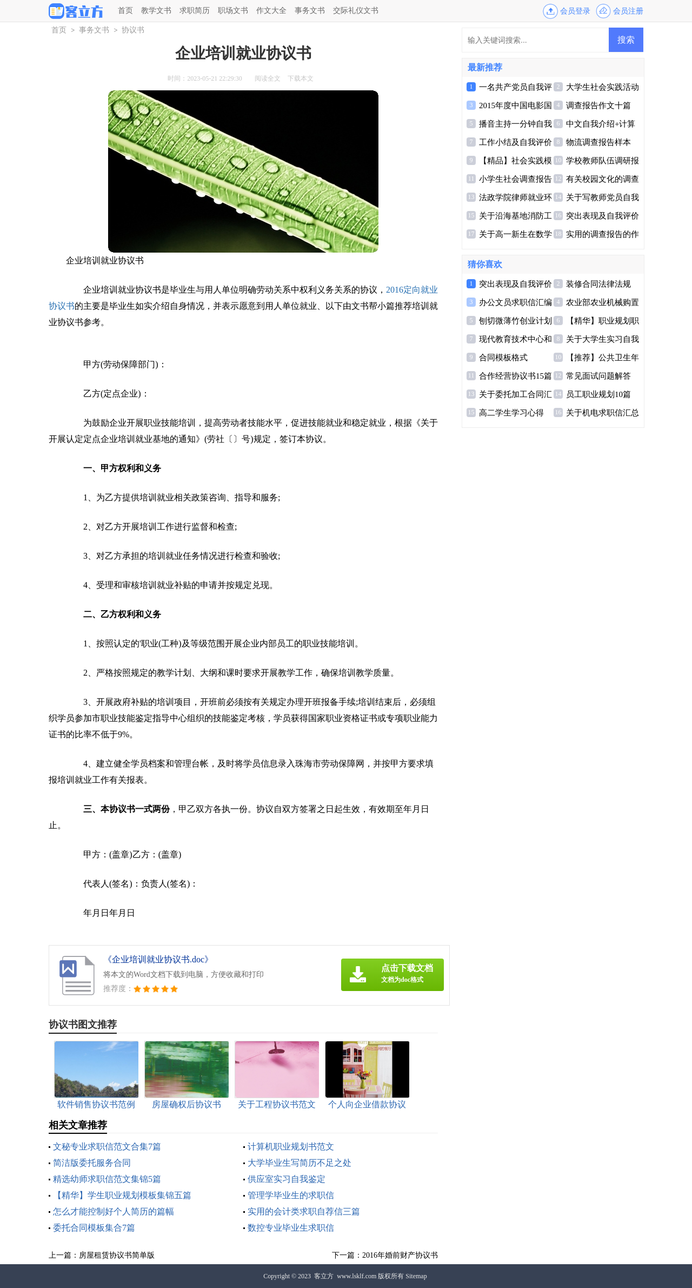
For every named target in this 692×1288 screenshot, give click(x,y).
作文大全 (271, 10)
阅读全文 (268, 78)
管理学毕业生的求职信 (291, 1195)
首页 (125, 10)
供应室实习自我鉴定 (286, 1179)
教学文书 (156, 10)
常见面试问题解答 (598, 376)
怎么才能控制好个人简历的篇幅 (113, 1211)
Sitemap (416, 1276)
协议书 (133, 30)
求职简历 (194, 10)
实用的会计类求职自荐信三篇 (304, 1211)
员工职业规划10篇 (598, 394)
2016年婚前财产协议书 (400, 1255)
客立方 (324, 1276)
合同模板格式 (503, 357)
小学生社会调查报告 (515, 179)
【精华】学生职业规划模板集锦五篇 (122, 1195)
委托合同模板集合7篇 (94, 1227)
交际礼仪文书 (355, 10)
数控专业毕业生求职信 (291, 1227)
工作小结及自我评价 (515, 142)
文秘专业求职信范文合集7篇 (107, 1146)
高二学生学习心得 (511, 412)
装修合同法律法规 (598, 284)
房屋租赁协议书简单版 (117, 1255)
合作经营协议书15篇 (515, 376)
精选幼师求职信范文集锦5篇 (107, 1179)
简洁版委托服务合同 (92, 1162)
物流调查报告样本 (598, 142)
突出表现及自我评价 (602, 216)
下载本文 (301, 78)
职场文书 (233, 10)
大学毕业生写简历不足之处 (299, 1162)
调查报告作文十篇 (598, 105)
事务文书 (310, 10)
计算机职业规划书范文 (291, 1146)
